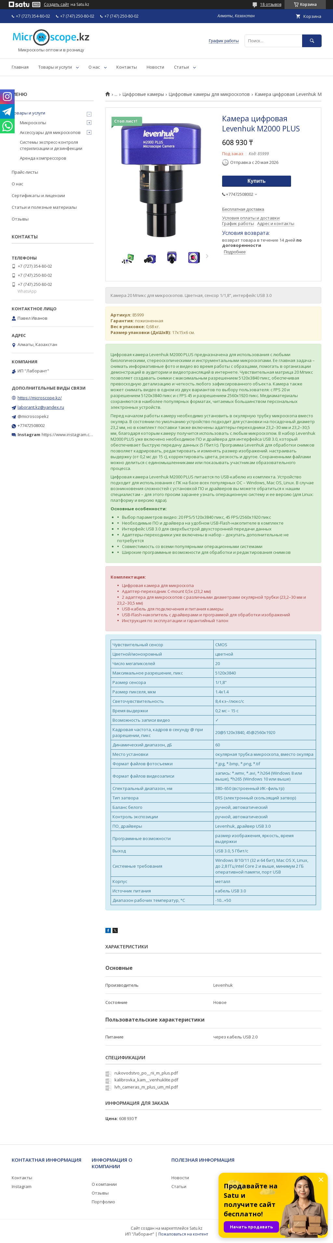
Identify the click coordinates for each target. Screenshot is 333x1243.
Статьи (181, 67)
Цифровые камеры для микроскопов (209, 94)
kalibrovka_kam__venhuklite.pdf (146, 1079)
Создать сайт (56, 4)
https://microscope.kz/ (40, 397)
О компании (104, 1184)
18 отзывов (270, 4)
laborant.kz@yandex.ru (41, 407)
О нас (94, 67)
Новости (155, 67)
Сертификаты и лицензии (38, 195)
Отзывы (20, 219)
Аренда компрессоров (43, 158)
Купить (256, 181)
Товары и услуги (55, 67)
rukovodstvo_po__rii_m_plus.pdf (146, 1073)
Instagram (22, 1186)
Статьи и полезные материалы (44, 207)
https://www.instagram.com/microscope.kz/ (84, 434)
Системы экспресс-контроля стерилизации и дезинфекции (51, 145)
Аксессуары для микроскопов (50, 132)
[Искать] (312, 40)
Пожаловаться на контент (183, 1234)
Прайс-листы (25, 172)
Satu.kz (196, 1228)
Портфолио (103, 1202)
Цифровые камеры (143, 94)
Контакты (126, 67)
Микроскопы (33, 123)
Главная (20, 67)
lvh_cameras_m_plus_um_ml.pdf (146, 1086)
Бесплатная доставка (243, 209)
